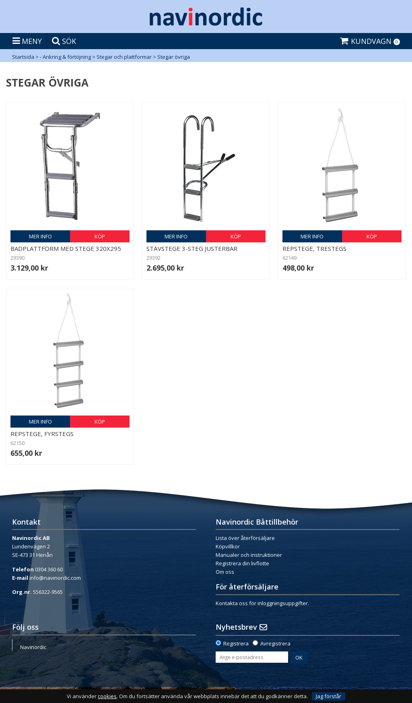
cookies (107, 696)
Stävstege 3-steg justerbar (191, 248)
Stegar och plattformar (124, 56)
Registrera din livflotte (242, 563)
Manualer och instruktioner (249, 554)
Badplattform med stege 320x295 (65, 248)
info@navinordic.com (55, 577)
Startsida (23, 56)
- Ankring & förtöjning (65, 56)
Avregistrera (275, 643)
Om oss (225, 571)
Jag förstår (328, 696)
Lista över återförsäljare (245, 538)
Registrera (236, 643)
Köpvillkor (228, 546)
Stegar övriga (173, 56)
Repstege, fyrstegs (42, 434)
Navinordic (33, 647)
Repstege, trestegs (314, 248)
